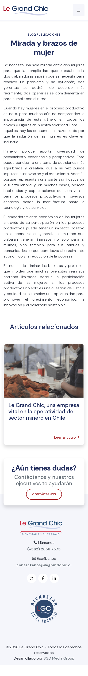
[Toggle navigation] (78, 10)
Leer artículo (67, 437)
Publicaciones (48, 35)
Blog (32, 35)
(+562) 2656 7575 (44, 549)
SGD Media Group (59, 658)
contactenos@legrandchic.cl (43, 565)
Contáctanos (44, 495)
